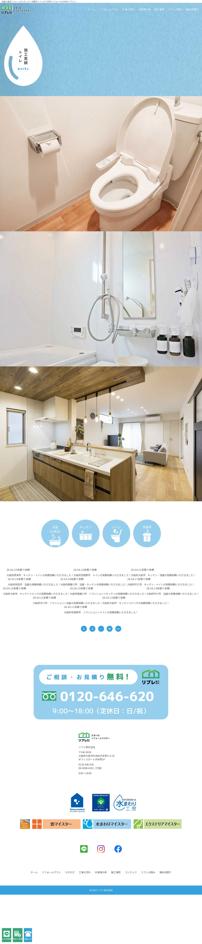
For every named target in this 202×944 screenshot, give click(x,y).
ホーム (91, 9)
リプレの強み (175, 9)
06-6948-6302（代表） (90, 817)
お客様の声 (144, 9)
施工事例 (159, 9)
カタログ (70, 921)
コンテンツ (131, 921)
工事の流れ (128, 9)
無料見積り (192, 9)
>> (118, 629)
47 (109, 629)
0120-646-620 (86, 814)
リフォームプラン (109, 9)
